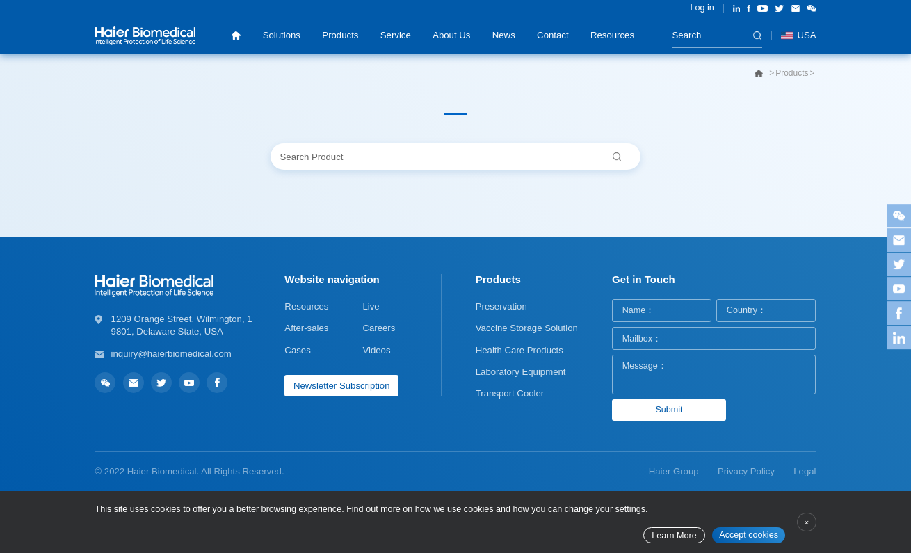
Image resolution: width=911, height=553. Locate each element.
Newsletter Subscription (341, 385)
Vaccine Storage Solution (527, 328)
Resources (612, 35)
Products (340, 35)
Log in (702, 8)
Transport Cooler (510, 393)
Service (395, 35)
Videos (376, 350)
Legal (804, 471)
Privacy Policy (746, 471)
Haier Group (674, 471)
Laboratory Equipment (521, 372)
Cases (297, 350)
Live (370, 306)
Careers (378, 328)
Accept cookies (748, 535)
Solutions (281, 35)
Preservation (501, 306)
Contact (552, 35)
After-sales (306, 328)
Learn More (674, 535)
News (503, 35)
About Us (451, 35)
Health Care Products (519, 350)
